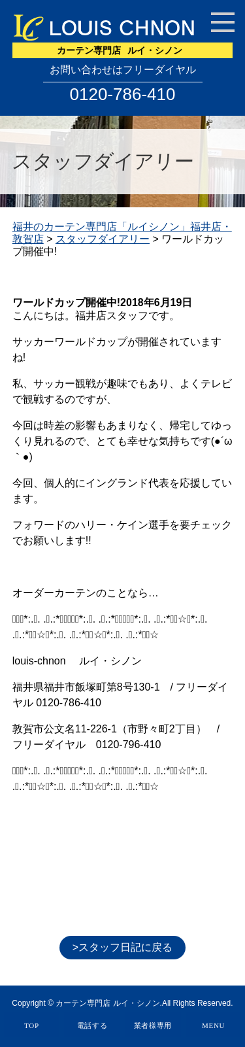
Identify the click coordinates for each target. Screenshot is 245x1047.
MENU (213, 1025)
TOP (31, 1025)
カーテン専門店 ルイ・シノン (107, 1003)
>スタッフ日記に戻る (122, 947)
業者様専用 (153, 1025)
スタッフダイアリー (103, 239)
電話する (92, 1025)
